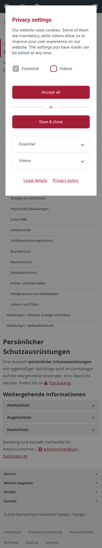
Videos (66, 68)
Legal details (35, 180)
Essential (30, 68)
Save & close (51, 121)
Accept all (51, 92)
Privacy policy (66, 180)
